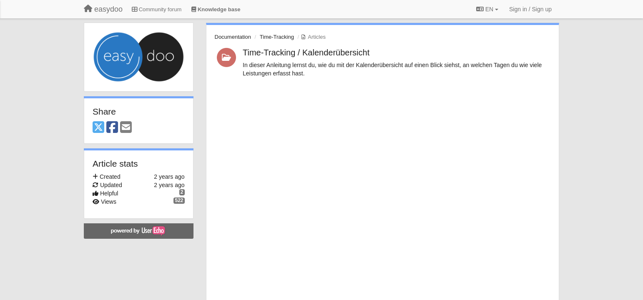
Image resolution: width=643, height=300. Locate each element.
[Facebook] (112, 127)
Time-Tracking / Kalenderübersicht (306, 52)
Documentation (233, 37)
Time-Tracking (277, 37)
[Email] (126, 127)
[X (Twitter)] (98, 127)
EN (487, 9)
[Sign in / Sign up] (530, 9)
